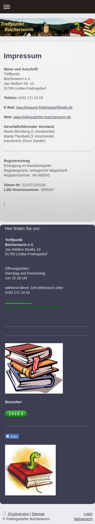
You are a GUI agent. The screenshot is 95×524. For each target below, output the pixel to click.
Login (88, 514)
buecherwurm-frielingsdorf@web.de (44, 107)
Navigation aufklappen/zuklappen (47, 6)
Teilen (12, 436)
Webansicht (83, 519)
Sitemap (38, 514)
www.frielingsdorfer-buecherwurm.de (42, 117)
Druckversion (16, 514)
